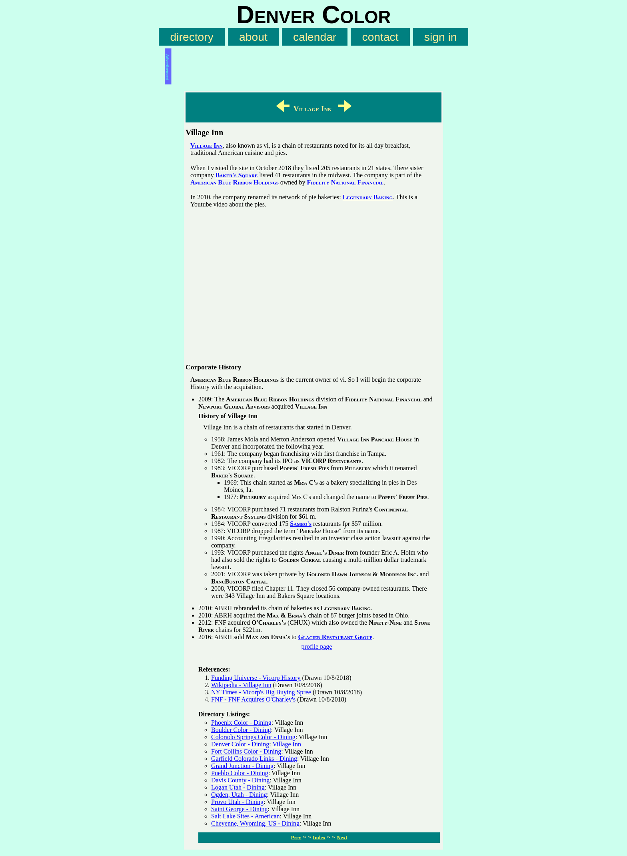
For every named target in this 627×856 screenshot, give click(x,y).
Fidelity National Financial (345, 182)
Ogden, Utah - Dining (239, 794)
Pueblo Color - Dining (239, 773)
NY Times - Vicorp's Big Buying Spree (261, 692)
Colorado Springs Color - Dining (253, 737)
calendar (314, 36)
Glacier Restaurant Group (335, 636)
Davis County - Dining (240, 780)
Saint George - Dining (239, 809)
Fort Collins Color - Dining (246, 751)
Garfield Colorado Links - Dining (254, 758)
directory (192, 36)
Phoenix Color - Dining (241, 722)
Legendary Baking (368, 197)
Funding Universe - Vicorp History (256, 677)
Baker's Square (237, 175)
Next (342, 837)
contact (380, 36)
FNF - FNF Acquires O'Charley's (253, 699)
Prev (296, 837)
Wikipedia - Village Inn (241, 685)
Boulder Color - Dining (241, 729)
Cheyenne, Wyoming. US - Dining (255, 823)
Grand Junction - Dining (242, 765)
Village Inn (206, 145)
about (253, 36)
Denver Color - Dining (240, 744)
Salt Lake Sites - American (245, 816)
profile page (317, 646)
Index (319, 837)
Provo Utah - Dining (237, 801)
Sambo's (301, 523)
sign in (440, 36)
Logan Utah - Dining (238, 787)
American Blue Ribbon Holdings (234, 182)
